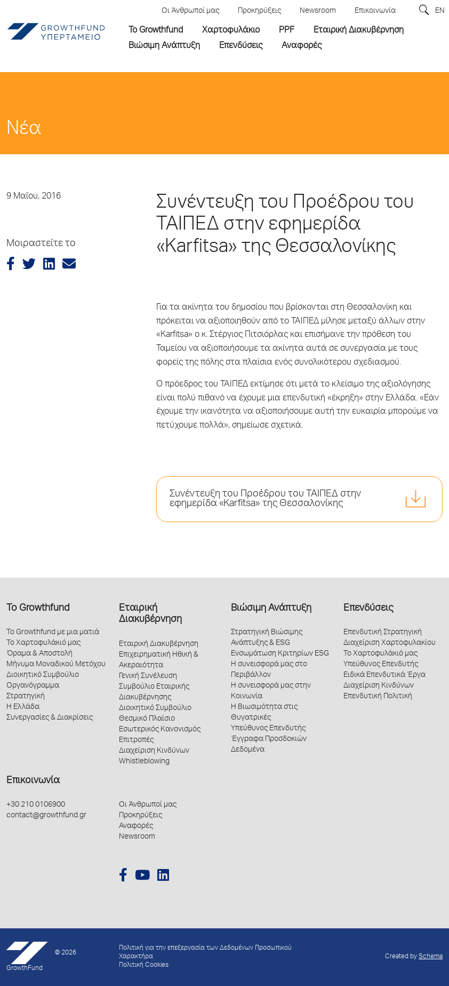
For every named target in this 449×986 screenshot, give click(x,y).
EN (440, 11)
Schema (431, 956)
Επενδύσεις (368, 608)
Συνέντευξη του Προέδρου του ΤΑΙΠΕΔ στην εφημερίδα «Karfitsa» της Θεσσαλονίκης (265, 499)
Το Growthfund (37, 608)
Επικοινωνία (33, 781)
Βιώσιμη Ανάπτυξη (271, 608)
